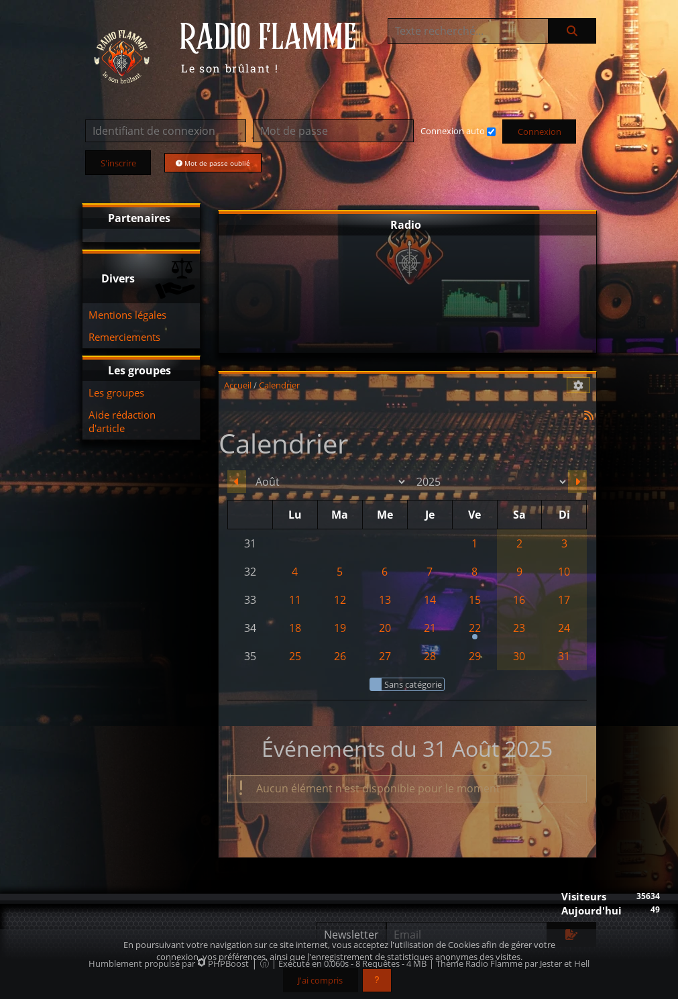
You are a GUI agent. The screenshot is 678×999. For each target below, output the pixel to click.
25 (295, 656)
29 (475, 656)
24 (564, 628)
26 (340, 656)
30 (519, 656)
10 (564, 571)
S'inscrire (118, 163)
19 (340, 628)
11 (295, 599)
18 (295, 628)
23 (519, 628)
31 (564, 656)
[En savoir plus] (377, 980)
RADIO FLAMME (268, 38)
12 (340, 599)
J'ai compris (320, 980)
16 (519, 599)
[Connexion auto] (491, 131)
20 (385, 628)
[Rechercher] (572, 31)
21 (430, 628)
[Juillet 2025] (236, 481)
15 (475, 599)
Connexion (539, 131)
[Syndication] (588, 415)
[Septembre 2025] (577, 481)
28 (430, 656)
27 (385, 656)
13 (385, 599)
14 (430, 599)
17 (564, 599)
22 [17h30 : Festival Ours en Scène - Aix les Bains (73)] (474, 631)
